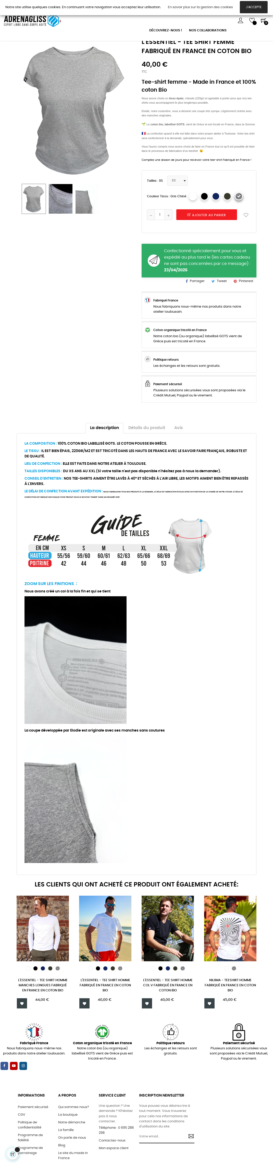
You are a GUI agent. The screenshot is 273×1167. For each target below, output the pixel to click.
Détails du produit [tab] (146, 457)
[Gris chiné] (239, 225)
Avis (178, 457)
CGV (21, 1145)
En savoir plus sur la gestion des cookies (200, 7)
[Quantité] (160, 243)
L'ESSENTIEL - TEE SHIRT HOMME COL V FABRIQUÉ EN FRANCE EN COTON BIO (168, 1014)
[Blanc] (193, 225)
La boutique (68, 1145)
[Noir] (204, 225)
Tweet (222, 309)
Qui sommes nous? (73, 1137)
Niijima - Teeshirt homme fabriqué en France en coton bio (230, 1014)
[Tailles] (177, 209)
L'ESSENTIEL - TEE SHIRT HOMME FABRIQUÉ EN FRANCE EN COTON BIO (105, 1014)
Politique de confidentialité (29, 1155)
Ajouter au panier (206, 244)
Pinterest (246, 309)
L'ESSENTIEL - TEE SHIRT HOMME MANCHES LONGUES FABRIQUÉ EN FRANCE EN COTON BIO (43, 1014)
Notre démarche (71, 1152)
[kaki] (227, 225)
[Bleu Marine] (216, 225)
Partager (197, 309)
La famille (66, 1160)
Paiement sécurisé (33, 1137)
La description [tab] (104, 457)
